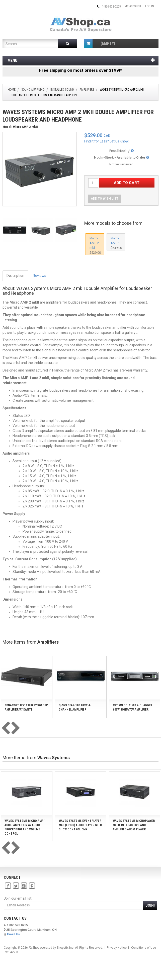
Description (15, 276)
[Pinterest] (32, 886)
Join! (150, 905)
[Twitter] (16, 886)
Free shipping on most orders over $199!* (80, 70)
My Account (133, 6)
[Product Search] (28, 43)
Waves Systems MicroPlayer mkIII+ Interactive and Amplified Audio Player (134, 825)
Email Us (13, 934)
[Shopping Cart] (88, 43)
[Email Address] (73, 905)
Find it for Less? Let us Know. (106, 141)
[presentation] (6, 728)
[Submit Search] (67, 43)
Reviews (39, 276)
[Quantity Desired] (93, 183)
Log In (149, 6)
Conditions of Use (143, 947)
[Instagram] (24, 886)
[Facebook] (8, 886)
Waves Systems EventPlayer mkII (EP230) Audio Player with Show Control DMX (80, 825)
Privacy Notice (117, 947)
